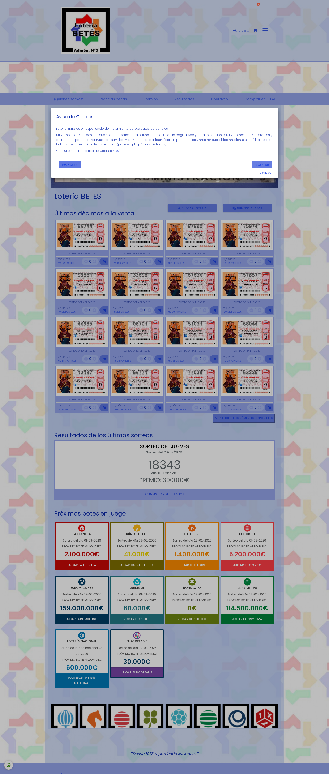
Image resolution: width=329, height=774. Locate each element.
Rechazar (69, 165)
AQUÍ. (116, 151)
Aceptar (262, 165)
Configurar (266, 172)
